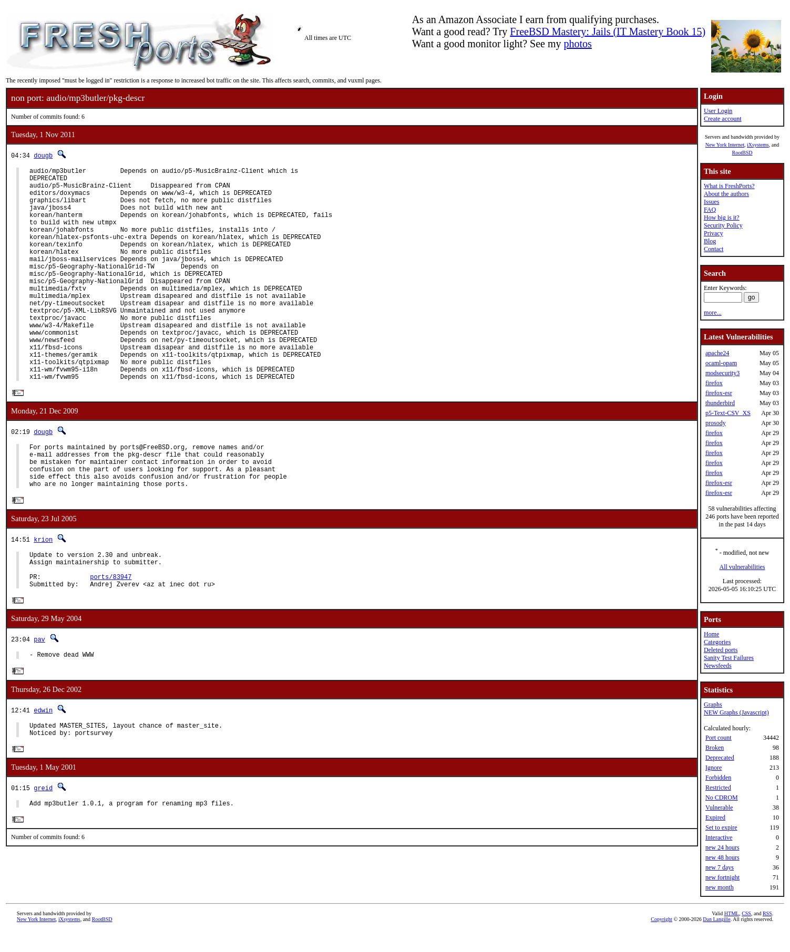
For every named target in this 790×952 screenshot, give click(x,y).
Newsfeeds (718, 665)
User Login (718, 111)
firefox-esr (718, 393)
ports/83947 (110, 638)
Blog (710, 241)
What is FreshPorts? (729, 186)
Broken (714, 747)
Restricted (718, 787)
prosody (715, 423)
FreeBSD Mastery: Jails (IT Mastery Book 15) (607, 31)
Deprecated (719, 757)
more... (713, 312)
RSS (767, 934)
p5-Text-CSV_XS (728, 413)
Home (711, 634)
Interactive (718, 837)
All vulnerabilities (742, 567)
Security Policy (723, 225)
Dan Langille (716, 940)
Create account (723, 118)
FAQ (710, 209)
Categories (717, 642)
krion (43, 595)
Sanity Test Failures (729, 657)
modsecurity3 (722, 373)
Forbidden (718, 777)
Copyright (661, 940)
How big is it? (722, 217)
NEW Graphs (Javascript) (736, 712)
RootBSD (742, 153)
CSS (746, 934)
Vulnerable (719, 807)
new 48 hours (722, 857)
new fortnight (722, 877)
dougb (43, 155)
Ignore (713, 767)
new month (719, 887)
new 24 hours (722, 847)
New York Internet (724, 145)
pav (39, 703)
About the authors (726, 194)
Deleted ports (720, 650)
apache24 (717, 353)
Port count (718, 737)
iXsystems (758, 145)
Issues (711, 201)
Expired (715, 817)
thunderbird (720, 403)
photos (578, 43)
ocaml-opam (721, 363)
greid (43, 857)
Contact (713, 249)
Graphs (713, 704)
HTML (731, 934)
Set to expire (721, 827)
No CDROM (721, 797)
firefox (714, 383)
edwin (43, 775)
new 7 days (719, 867)
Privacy (713, 233)
